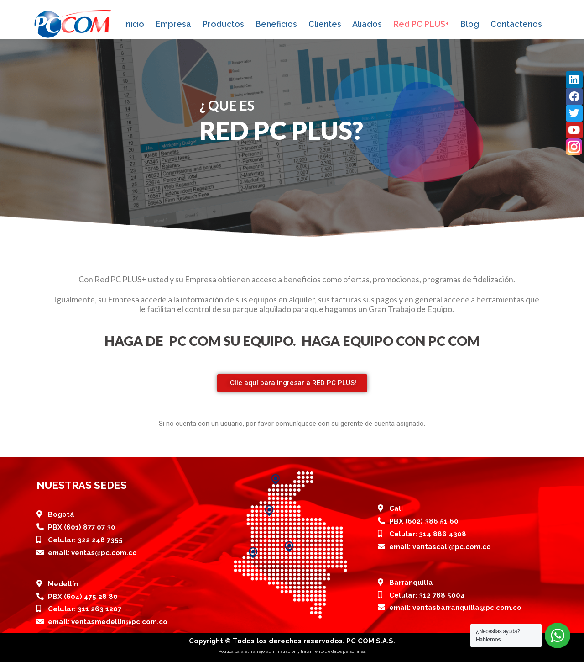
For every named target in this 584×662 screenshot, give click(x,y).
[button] (292, 383)
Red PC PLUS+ (421, 24)
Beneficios (276, 24)
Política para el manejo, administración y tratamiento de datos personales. (292, 651)
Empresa (173, 24)
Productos (223, 24)
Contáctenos (516, 24)
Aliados (367, 24)
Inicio (134, 24)
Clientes (324, 24)
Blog (469, 24)
